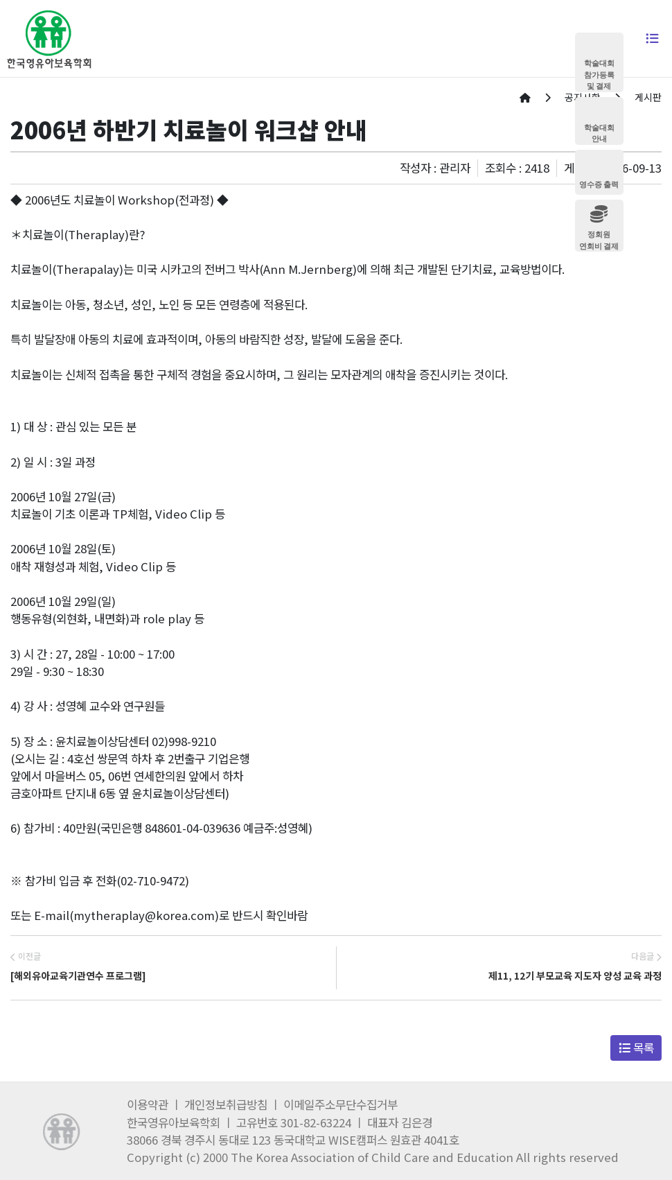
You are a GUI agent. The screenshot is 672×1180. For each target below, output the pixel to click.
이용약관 (147, 1104)
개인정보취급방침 (225, 1104)
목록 (636, 1047)
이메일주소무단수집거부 (340, 1104)
